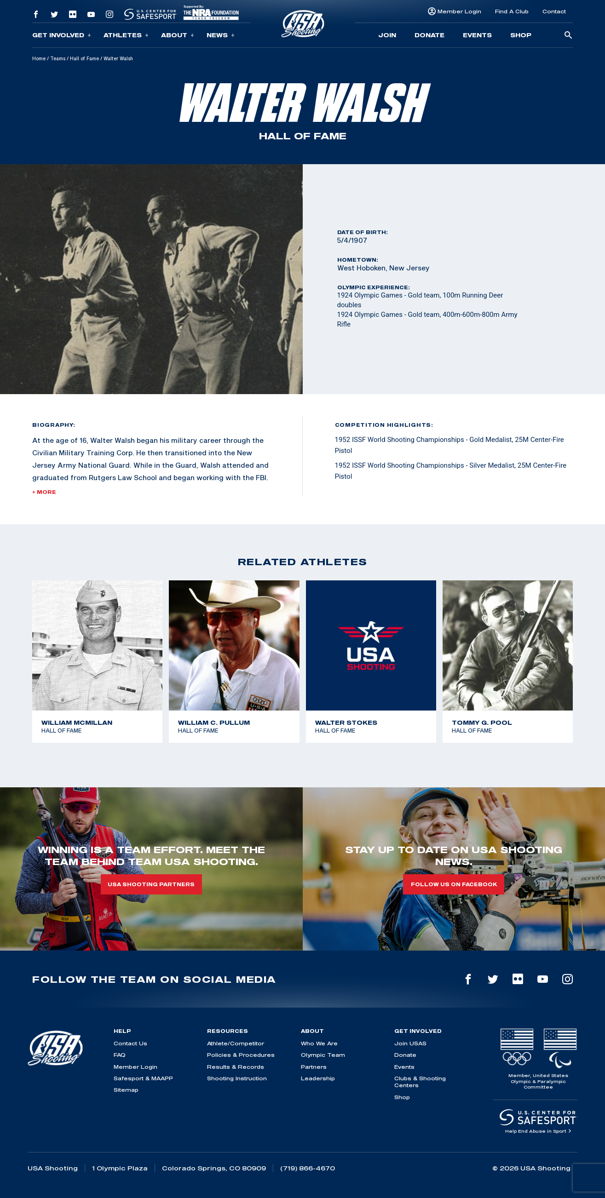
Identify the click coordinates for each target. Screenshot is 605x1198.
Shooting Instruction (237, 1078)
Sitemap (126, 1090)
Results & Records (235, 1067)
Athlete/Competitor (235, 1043)
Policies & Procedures (241, 1055)
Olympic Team (323, 1055)
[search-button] (568, 35)
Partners (314, 1067)
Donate (429, 35)
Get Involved (61, 35)
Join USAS (410, 1043)
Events (477, 35)
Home (39, 58)
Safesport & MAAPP (143, 1078)
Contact (554, 11)
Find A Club (512, 11)
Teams (57, 58)
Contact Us (130, 1043)
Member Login (459, 11)
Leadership (318, 1078)
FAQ (120, 1055)
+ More (44, 492)
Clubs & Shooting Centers (420, 1081)
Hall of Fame (84, 58)
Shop (520, 35)
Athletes (126, 35)
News (221, 35)
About (177, 35)
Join (387, 35)
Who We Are (319, 1043)
